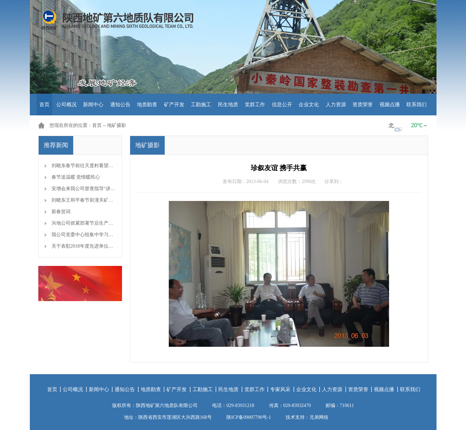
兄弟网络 (318, 417)
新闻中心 (93, 104)
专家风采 (280, 389)
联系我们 (416, 104)
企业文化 (309, 104)
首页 (44, 104)
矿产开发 (174, 104)
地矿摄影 (116, 125)
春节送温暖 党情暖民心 (76, 177)
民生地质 (228, 104)
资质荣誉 (362, 104)
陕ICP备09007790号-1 (248, 417)
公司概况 (66, 104)
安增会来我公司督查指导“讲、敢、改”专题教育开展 (106, 188)
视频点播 (390, 104)
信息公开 (282, 104)
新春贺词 (61, 211)
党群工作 (255, 104)
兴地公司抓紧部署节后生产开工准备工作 (94, 223)
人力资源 (336, 104)
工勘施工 (201, 104)
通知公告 (120, 104)
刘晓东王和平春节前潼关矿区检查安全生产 (97, 200)
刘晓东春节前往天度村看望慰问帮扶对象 (94, 165)
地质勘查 (147, 104)
